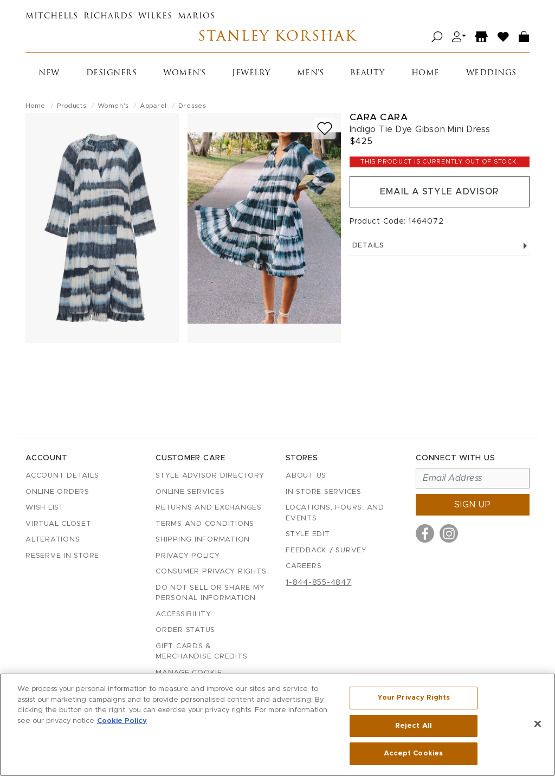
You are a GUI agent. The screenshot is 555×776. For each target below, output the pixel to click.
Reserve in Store (62, 555)
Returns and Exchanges (209, 507)
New (49, 73)
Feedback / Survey (326, 550)
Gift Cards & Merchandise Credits (201, 652)
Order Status (185, 630)
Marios (196, 16)
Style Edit (308, 534)
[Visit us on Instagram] (449, 533)
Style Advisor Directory (210, 475)
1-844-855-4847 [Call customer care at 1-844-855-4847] (319, 582)
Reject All (413, 725)
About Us (306, 475)
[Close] (538, 724)
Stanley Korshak (277, 37)
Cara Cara (379, 117)
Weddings (491, 73)
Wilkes (155, 16)
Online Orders (57, 491)
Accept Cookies (413, 753)
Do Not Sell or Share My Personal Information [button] (210, 593)
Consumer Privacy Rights (211, 571)
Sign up (472, 504)
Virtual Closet (58, 523)
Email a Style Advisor (439, 191)
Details (439, 245)
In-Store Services (324, 491)
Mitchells (51, 16)
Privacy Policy (188, 555)
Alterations (52, 539)
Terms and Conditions (205, 523)
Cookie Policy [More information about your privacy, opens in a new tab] (122, 721)
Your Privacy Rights (413, 697)
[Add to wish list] (324, 129)
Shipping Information (203, 539)
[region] (277, 724)
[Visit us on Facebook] (425, 533)
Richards (108, 16)
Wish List (44, 507)
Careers (303, 566)
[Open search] (437, 37)
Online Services (190, 491)
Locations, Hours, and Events (335, 513)
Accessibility (183, 614)
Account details (62, 475)
